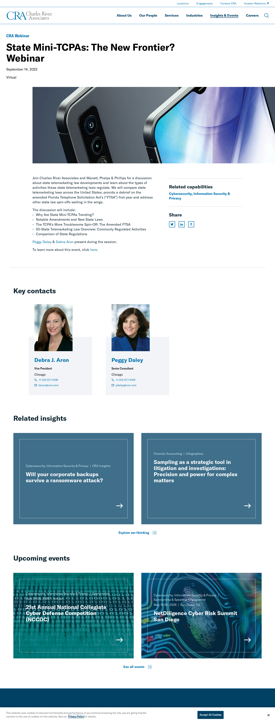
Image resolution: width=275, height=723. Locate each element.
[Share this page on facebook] (191, 224)
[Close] (269, 715)
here (93, 249)
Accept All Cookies (211, 715)
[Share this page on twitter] (172, 224)
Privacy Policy (76, 716)
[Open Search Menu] (266, 15)
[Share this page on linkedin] (182, 224)
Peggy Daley (42, 242)
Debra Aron (65, 242)
